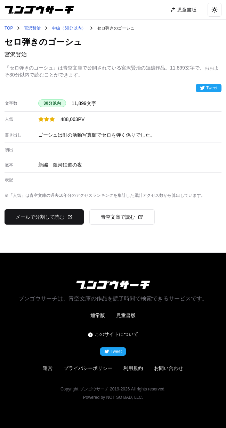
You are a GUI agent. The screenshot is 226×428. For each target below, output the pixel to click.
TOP (9, 28)
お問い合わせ (168, 368)
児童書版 (126, 315)
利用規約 (133, 368)
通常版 (97, 315)
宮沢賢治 (32, 28)
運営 (48, 368)
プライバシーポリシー (88, 368)
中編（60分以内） (69, 28)
